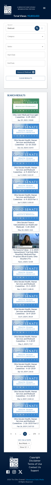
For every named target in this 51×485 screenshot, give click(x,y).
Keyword (10, 25)
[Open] (42, 36)
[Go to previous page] (11, 434)
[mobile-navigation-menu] (44, 8)
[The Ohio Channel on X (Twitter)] (20, 472)
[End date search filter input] (24, 63)
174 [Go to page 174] (34, 434)
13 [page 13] (25, 434)
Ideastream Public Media (35, 479)
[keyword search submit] (37, 28)
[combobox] (23, 36)
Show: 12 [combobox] (23, 447)
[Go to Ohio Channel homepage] (8, 10)
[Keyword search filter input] (20, 28)
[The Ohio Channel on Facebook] (8, 472)
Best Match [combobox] (23, 443)
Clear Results (25, 78)
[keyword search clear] (42, 28)
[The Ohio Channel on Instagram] (14, 472)
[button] (25, 72)
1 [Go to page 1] (16, 434)
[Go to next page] (39, 434)
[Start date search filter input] (24, 55)
